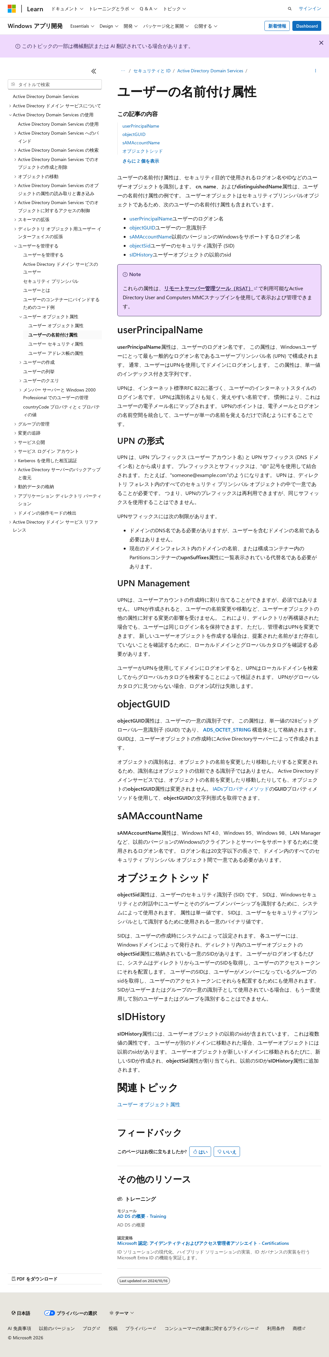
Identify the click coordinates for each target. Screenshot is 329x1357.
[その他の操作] (315, 71)
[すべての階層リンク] (123, 71)
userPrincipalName (140, 126)
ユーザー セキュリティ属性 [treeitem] (56, 344)
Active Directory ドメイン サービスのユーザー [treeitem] (60, 268)
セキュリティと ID (152, 70)
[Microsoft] (12, 8)
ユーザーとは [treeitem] (36, 290)
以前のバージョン (57, 1328)
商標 (297, 1328)
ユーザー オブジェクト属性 (148, 1104)
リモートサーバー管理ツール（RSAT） (208, 288)
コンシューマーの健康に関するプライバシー (209, 1328)
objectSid (139, 245)
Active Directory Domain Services (210, 70)
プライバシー (138, 1328)
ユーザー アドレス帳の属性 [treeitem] (56, 353)
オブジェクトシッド (142, 151)
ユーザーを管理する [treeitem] (43, 255)
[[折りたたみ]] (94, 71)
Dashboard (307, 26)
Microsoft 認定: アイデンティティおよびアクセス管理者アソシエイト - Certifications (203, 1243)
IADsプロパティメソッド (241, 788)
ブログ (89, 1328)
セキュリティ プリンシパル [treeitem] (50, 281)
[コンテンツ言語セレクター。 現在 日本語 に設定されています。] (21, 1313)
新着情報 (277, 26)
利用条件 (276, 1328)
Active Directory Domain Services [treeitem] (46, 96)
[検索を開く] (289, 8)
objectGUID (134, 134)
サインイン (310, 8)
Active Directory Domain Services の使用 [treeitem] (58, 124)
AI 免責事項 (19, 1328)
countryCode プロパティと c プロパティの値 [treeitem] (61, 411)
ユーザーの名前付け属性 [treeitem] (53, 335)
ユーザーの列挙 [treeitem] (39, 371)
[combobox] (55, 84)
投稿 (113, 1328)
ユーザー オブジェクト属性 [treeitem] (56, 325)
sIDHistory (141, 254)
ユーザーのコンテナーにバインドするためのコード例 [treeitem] (61, 303)
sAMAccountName (141, 142)
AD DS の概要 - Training (141, 1216)
